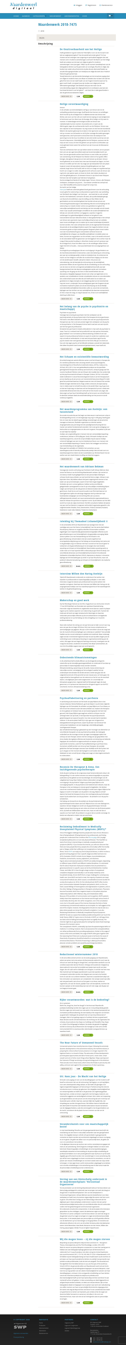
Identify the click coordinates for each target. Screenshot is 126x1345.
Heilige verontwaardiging (74, 103)
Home (16, 15)
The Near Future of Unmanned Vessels (81, 1042)
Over (84, 15)
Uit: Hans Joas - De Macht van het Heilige (83, 1075)
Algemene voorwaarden (21, 1333)
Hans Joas (63, 189)
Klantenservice (105, 5)
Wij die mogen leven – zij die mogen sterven (85, 1238)
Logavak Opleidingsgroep (72, 1328)
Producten (42, 1325)
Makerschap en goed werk (74, 599)
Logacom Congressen (71, 1325)
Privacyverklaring (19, 1337)
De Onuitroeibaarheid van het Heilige (81, 48)
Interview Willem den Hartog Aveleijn (81, 573)
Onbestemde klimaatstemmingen (78, 657)
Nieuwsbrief (55, 15)
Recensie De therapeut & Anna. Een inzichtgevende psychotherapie (79, 768)
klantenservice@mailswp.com (102, 1342)
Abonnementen (71, 15)
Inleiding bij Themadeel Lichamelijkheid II (84, 520)
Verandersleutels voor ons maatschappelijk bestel (84, 1125)
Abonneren (42, 1331)
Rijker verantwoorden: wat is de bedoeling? (84, 999)
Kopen (88, 96)
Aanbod (26, 15)
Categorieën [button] (39, 15)
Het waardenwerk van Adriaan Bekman (82, 466)
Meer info (66, 96)
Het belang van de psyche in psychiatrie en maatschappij (84, 307)
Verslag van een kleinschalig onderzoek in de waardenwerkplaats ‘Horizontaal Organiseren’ (83, 1181)
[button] (110, 15)
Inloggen (78, 5)
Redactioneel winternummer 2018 (79, 953)
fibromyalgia (93, 837)
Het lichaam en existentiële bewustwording (84, 356)
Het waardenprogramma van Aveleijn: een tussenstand (83, 410)
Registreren (90, 5)
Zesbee (67, 1331)
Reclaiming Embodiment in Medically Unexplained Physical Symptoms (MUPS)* (83, 827)
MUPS (70, 851)
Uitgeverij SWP (69, 1323)
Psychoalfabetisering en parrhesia (79, 697)
